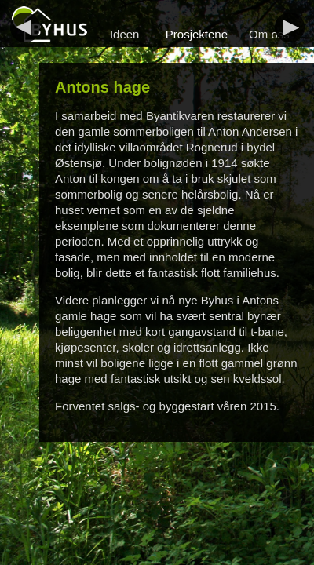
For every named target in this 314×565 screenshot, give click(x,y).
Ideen (125, 34)
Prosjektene (197, 34)
